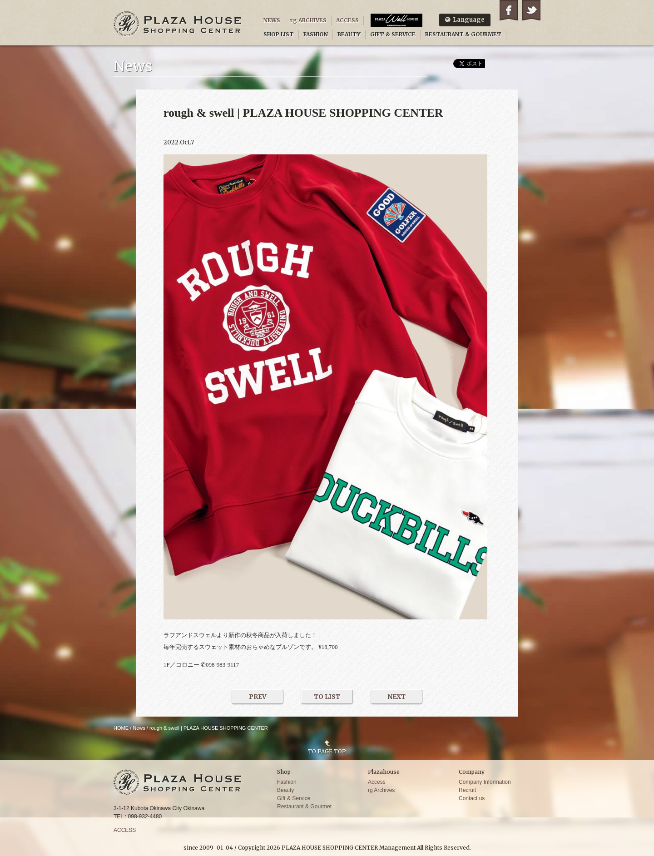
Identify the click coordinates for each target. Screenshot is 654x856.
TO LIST (327, 697)
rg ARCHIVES (308, 20)
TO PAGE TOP (327, 751)
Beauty (285, 790)
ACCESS (347, 20)
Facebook (509, 10)
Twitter (531, 10)
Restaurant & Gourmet (304, 806)
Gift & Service (293, 798)
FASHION (315, 34)
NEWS (271, 20)
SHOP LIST (278, 34)
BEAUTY (349, 34)
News (139, 728)
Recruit (467, 790)
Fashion (287, 782)
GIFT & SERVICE (393, 34)
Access (377, 782)
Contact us (472, 798)
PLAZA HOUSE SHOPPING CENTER (178, 24)
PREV (258, 697)
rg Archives (381, 790)
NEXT (396, 697)
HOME (121, 728)
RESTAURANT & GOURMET (463, 34)
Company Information (485, 782)
